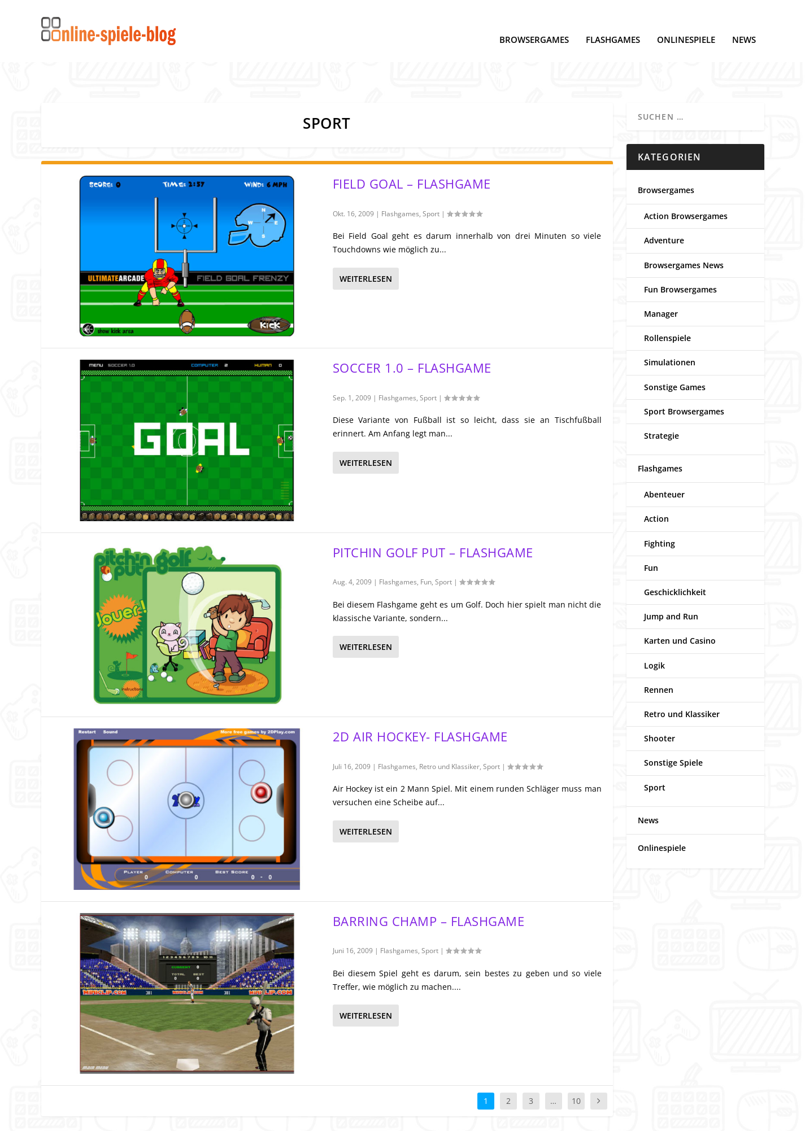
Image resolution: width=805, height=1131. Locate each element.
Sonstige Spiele (673, 727)
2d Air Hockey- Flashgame (420, 701)
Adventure (664, 205)
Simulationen (669, 327)
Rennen (658, 654)
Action (656, 483)
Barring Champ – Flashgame (429, 885)
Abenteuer (664, 459)
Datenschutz (65, 1117)
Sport (431, 179)
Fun (426, 547)
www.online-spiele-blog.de (602, 1117)
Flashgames (613, 23)
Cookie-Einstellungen (140, 1117)
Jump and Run (671, 581)
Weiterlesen (366, 243)
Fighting (659, 508)
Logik (654, 630)
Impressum (211, 1117)
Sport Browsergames (684, 376)
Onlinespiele (686, 23)
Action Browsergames (686, 181)
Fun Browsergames (680, 254)
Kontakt (257, 1117)
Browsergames (534, 23)
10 (576, 1065)
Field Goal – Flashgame (412, 148)
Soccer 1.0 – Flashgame (412, 332)
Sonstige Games (675, 352)
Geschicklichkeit (675, 557)
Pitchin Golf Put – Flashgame (433, 517)
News (744, 23)
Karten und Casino (680, 605)
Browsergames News (684, 230)
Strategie (661, 400)
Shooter (659, 703)
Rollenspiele (667, 303)
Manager (661, 278)
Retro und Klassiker (449, 731)
